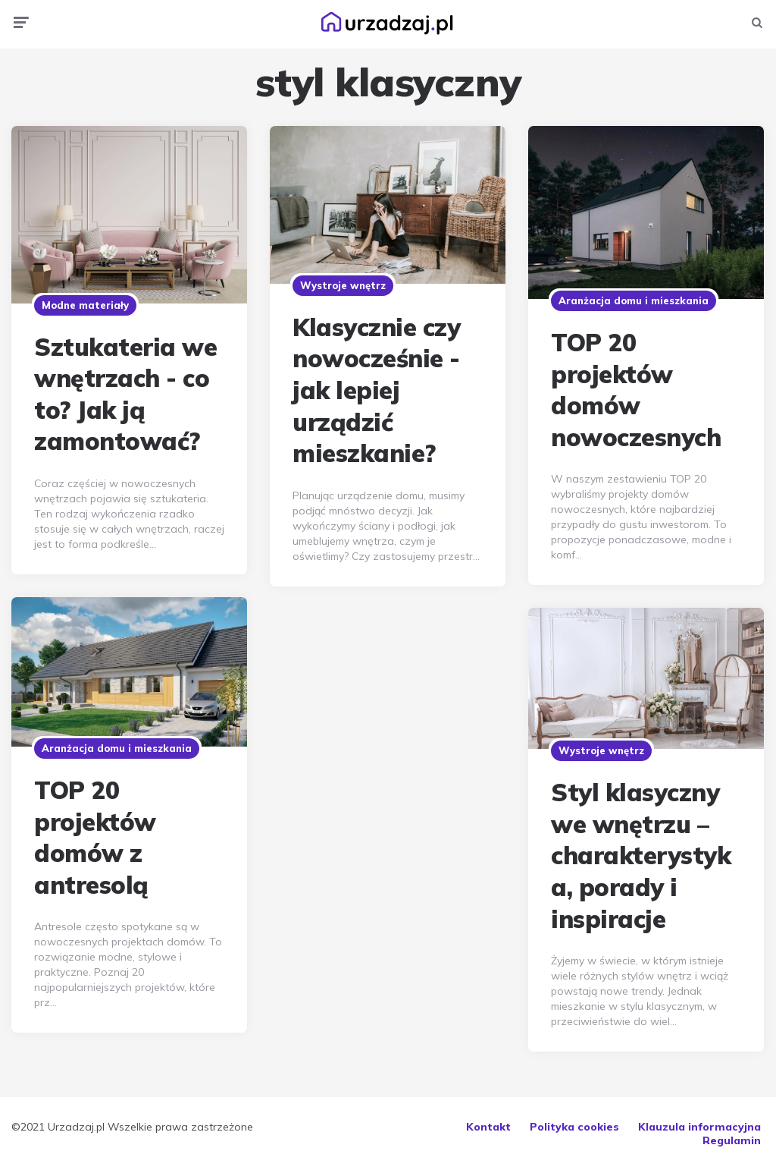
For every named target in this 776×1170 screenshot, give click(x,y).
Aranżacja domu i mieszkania (634, 300)
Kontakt (488, 1127)
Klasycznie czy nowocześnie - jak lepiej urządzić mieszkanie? (376, 390)
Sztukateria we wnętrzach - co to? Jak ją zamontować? (125, 394)
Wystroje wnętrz (343, 285)
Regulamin (731, 1140)
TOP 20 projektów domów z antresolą (95, 837)
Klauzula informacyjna (699, 1127)
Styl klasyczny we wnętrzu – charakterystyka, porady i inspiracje (641, 855)
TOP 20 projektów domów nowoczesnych (636, 389)
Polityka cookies (574, 1127)
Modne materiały (85, 305)
